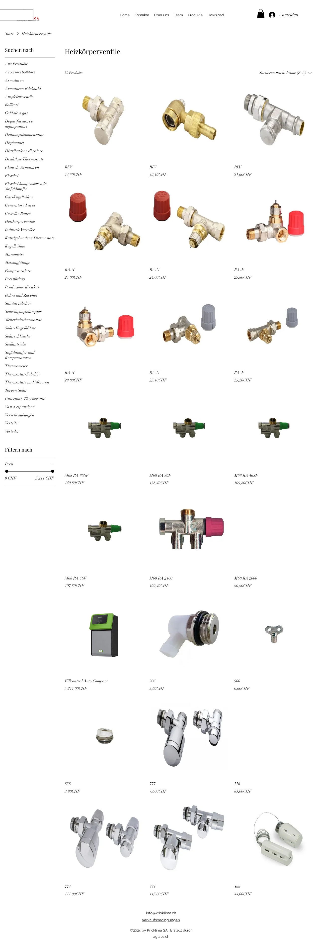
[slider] (7, 471)
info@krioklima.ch (161, 913)
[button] (261, 13)
